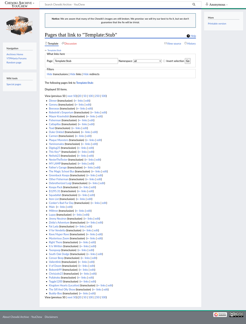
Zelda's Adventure (59, 222)
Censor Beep (56, 258)
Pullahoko (54, 277)
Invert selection (175, 61)
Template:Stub (54, 50)
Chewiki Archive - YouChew (19, 4)
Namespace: (126, 61)
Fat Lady (54, 226)
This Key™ (55, 151)
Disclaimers (51, 317)
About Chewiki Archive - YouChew (22, 317)
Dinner (53, 100)
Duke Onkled (56, 132)
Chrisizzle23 (56, 273)
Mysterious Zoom (59, 238)
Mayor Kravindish (59, 116)
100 (90, 96)
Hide (49, 74)
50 (84, 96)
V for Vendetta (57, 230)
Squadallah (55, 195)
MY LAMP (55, 163)
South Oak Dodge (59, 254)
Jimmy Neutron (58, 218)
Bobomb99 (55, 269)
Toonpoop (55, 250)
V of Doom (55, 265)
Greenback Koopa (59, 175)
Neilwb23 (54, 155)
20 (79, 96)
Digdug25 (54, 147)
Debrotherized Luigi (60, 183)
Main (52, 206)
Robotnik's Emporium (61, 112)
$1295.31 (54, 191)
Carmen (53, 136)
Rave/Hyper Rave (59, 234)
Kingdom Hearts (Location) (64, 285)
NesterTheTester (58, 159)
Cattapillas (55, 124)
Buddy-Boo (55, 293)
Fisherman (55, 120)
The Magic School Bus (61, 171)
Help (193, 35)
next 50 (71, 96)
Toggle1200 (55, 281)
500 (104, 96)
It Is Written (56, 246)
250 (97, 96)
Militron (53, 210)
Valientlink (55, 261)
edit (87, 100)
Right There (55, 242)
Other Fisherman (58, 179)
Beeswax (54, 108)
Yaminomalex (56, 144)
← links (79, 100)
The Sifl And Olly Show (62, 289)
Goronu (53, 104)
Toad (51, 128)
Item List (54, 199)
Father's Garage (58, 167)
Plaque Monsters (58, 140)
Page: (50, 61)
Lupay (52, 214)
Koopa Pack (55, 187)
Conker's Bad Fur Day (61, 202)
